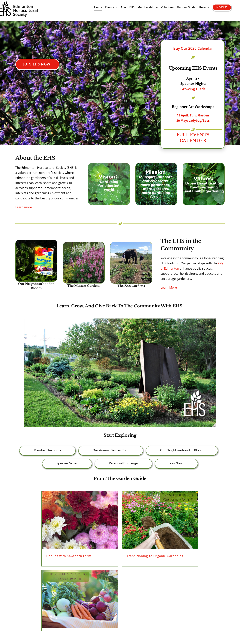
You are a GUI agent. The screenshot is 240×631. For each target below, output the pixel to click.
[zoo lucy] (131, 243)
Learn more (23, 207)
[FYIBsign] (36, 241)
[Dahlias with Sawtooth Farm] (80, 520)
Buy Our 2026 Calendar (193, 48)
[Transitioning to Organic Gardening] (160, 520)
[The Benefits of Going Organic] (80, 599)
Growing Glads (193, 89)
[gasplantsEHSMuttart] (84, 244)
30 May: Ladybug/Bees (193, 121)
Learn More (168, 287)
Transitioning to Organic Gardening (155, 556)
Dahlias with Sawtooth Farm (68, 556)
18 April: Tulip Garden (193, 115)
